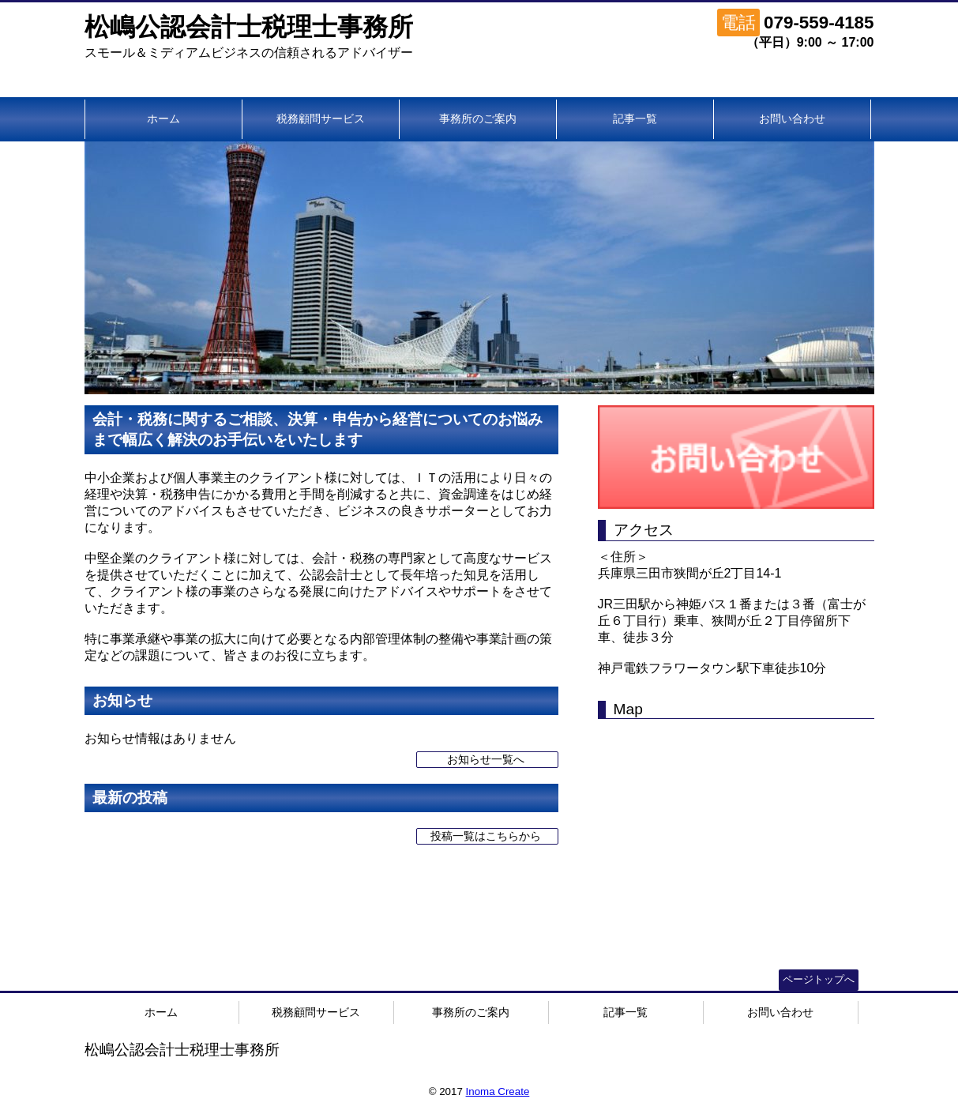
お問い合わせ (792, 118)
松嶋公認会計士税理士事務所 (249, 27)
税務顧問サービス (320, 118)
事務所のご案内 (478, 118)
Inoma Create (498, 1091)
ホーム (163, 118)
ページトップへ (819, 979)
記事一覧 (635, 118)
